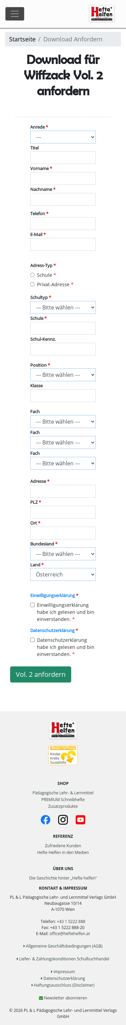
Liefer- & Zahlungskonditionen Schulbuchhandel (63, 959)
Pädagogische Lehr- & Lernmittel (63, 793)
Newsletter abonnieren (63, 998)
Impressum (63, 971)
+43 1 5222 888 (71, 921)
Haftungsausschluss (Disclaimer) (63, 985)
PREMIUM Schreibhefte (63, 799)
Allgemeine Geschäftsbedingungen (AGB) (63, 946)
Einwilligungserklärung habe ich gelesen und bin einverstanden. (62, 612)
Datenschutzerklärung (52, 630)
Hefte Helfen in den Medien (63, 852)
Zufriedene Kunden (63, 846)
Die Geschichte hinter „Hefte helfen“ (63, 878)
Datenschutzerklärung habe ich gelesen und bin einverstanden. (62, 647)
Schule (41, 275)
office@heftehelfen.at (70, 933)
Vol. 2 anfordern (41, 674)
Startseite (22, 39)
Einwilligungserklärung (52, 595)
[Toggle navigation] (14, 14)
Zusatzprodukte (63, 806)
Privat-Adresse (50, 284)
